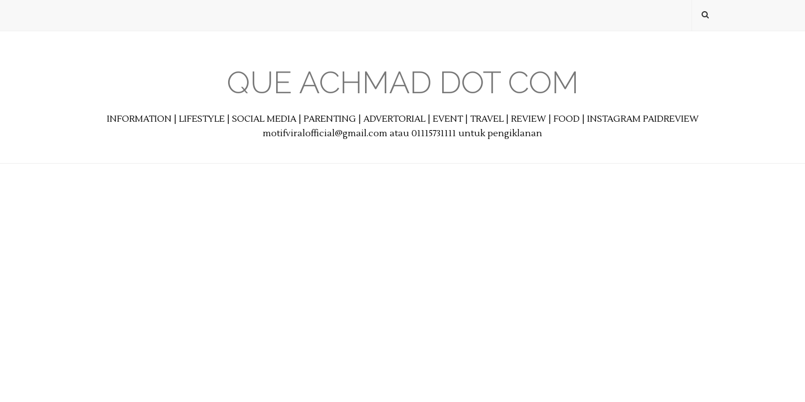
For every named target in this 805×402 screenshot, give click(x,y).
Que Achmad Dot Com (403, 82)
